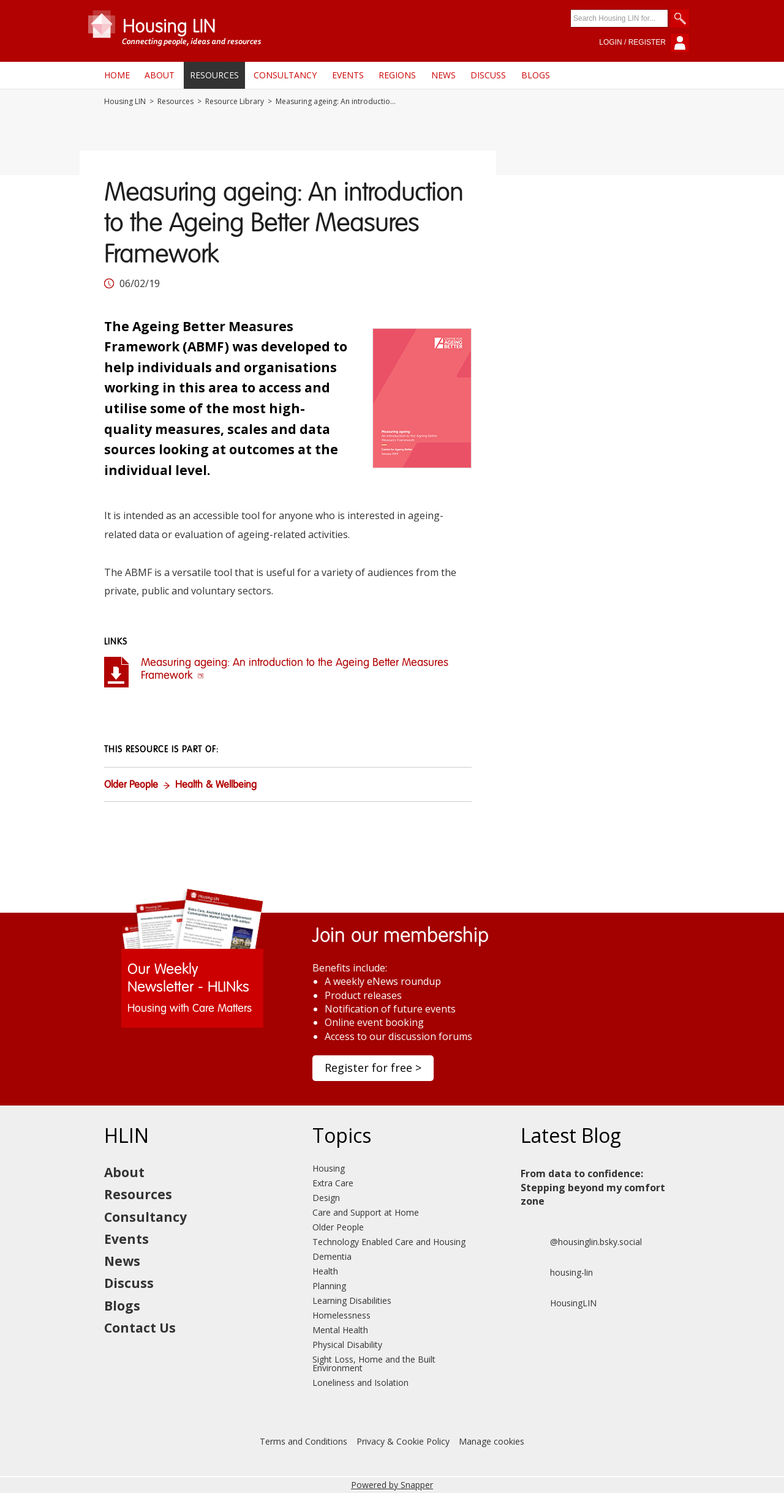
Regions (397, 75)
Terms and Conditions (303, 1441)
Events (348, 75)
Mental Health (340, 1330)
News (443, 75)
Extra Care (332, 1183)
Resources (214, 75)
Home (117, 75)
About (160, 75)
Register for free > (373, 1067)
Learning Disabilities (351, 1300)
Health (325, 1271)
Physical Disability (347, 1344)
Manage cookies (491, 1441)
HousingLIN (559, 1303)
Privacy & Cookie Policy (403, 1441)
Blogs (535, 75)
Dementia (332, 1256)
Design (326, 1197)
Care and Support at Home (365, 1212)
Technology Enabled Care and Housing (389, 1242)
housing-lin (557, 1272)
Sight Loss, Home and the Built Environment (373, 1363)
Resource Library (234, 102)
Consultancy (285, 75)
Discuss (488, 75)
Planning (329, 1286)
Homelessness (341, 1315)
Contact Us (140, 1327)
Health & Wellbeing (216, 785)
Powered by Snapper (392, 1485)
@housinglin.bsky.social (581, 1242)
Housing (328, 1168)
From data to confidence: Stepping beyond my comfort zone (593, 1187)
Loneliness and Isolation (360, 1382)
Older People (131, 785)
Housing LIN (125, 102)
